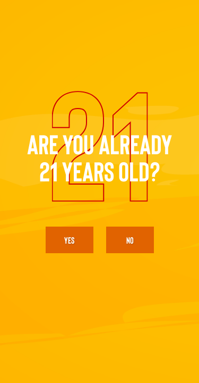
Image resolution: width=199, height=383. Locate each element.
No (130, 240)
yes (69, 240)
